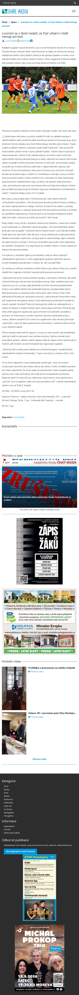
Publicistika (8, 802)
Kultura (7, 796)
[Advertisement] (39, 121)
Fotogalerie (8, 816)
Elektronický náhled (12, 833)
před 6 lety (25, 40)
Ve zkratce (8, 809)
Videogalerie (9, 812)
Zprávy (15, 462)
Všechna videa (39, 759)
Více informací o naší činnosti (20, 851)
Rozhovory (8, 799)
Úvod (4, 22)
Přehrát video (35, 671)
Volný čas (8, 806)
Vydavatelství (9, 826)
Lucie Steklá (11, 40)
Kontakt (7, 829)
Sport (14, 22)
